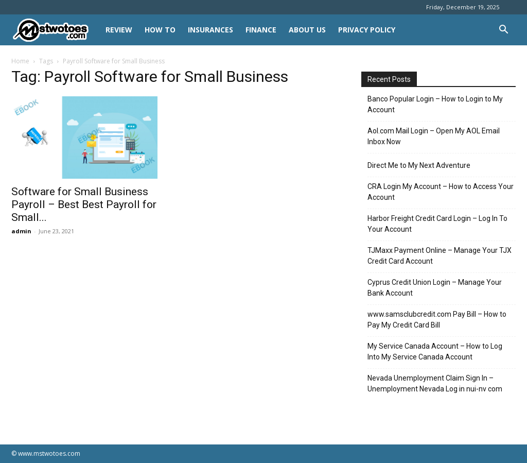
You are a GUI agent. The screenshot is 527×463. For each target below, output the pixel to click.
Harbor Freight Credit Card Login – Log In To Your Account (437, 223)
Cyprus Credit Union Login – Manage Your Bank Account (434, 287)
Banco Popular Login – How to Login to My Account (435, 104)
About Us (307, 30)
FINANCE (260, 30)
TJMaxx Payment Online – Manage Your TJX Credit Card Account (439, 255)
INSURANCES (210, 30)
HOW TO (160, 30)
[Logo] (55, 30)
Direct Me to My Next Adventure (418, 165)
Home (20, 61)
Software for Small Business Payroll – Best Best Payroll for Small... (83, 204)
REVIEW (119, 30)
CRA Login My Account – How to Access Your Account (440, 191)
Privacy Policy (366, 30)
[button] (503, 31)
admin (21, 231)
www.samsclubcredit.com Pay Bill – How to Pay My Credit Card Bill (436, 319)
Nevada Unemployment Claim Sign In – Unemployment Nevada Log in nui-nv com (434, 383)
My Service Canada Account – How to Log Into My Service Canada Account (434, 351)
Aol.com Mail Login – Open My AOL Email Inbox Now (433, 136)
